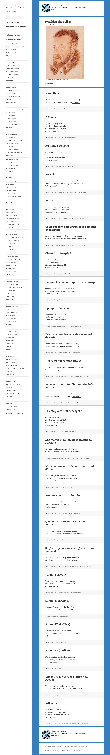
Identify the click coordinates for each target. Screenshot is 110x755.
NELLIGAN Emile (11, 278)
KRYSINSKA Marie (11, 216)
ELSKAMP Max (10, 169)
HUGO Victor (9, 200)
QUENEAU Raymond (12, 307)
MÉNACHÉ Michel (11, 266)
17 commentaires (76, 353)
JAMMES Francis (11, 207)
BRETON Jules (10, 94)
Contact (69, 750)
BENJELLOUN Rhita (12, 85)
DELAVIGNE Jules (11, 147)
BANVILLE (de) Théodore (13, 66)
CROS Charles (10, 131)
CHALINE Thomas (11, 106)
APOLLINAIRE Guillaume (13, 53)
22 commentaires (85, 724)
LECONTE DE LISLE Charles (14, 238)
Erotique (60, 218)
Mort (59, 166)
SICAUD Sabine (10, 354)
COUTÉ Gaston (10, 128)
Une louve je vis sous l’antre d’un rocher (66, 678)
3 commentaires (81, 192)
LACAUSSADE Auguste (12, 225)
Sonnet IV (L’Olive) (57, 650)
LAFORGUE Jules (11, 228)
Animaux (61, 326)
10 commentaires (84, 458)
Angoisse (61, 274)
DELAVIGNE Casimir (12, 144)
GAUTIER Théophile (12, 188)
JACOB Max (9, 203)
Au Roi (49, 174)
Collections (48, 750)
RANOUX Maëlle (10, 316)
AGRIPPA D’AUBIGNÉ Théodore (15, 47)
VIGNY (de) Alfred (11, 391)
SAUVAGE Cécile (11, 347)
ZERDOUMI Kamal (11, 407)
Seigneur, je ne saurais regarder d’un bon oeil (69, 549)
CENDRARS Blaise (11, 103)
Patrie (60, 192)
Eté (64, 724)
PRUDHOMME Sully (12, 304)
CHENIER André (10, 116)
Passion (60, 138)
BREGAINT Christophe (12, 91)
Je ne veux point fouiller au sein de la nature (69, 386)
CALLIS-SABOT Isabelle (13, 97)
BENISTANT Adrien (11, 81)
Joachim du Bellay (52, 109)
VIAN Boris (9, 388)
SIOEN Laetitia (10, 357)
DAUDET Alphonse (11, 135)
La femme (69, 724)
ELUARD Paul (10, 172)
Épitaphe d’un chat (57, 308)
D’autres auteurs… (11, 410)
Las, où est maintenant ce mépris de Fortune (68, 441)
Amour (60, 724)
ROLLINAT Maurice (11, 332)
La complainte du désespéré (63, 411)
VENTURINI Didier (11, 375)
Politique (65, 192)
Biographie (49, 83)
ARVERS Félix (10, 63)
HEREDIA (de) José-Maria (13, 197)
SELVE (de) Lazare (11, 350)
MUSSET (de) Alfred (11, 272)
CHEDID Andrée (10, 113)
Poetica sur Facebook (14, 414)
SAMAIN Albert (10, 338)
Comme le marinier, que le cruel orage (70, 282)
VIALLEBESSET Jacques (13, 385)
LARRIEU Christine (11, 235)
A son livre (52, 93)
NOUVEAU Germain (11, 291)
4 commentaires (75, 274)
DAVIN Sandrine (10, 138)
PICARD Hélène (10, 297)
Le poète (67, 403)
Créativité (61, 403)
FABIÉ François (10, 175)
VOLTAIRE (9, 404)
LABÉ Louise (9, 222)
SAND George (10, 341)
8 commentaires (74, 166)
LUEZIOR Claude (11, 247)
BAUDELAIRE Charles (12, 69)
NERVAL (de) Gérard (12, 282)
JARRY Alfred (10, 210)
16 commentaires (81, 695)
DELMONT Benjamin (12, 150)
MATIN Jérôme (10, 253)
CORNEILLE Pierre (11, 125)
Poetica (47, 746)
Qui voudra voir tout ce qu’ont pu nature (67, 523)
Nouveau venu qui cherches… (64, 495)
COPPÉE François (11, 119)
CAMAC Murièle (10, 100)
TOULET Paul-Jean (11, 366)
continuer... (76, 102)
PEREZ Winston (10, 294)
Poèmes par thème (13, 36)
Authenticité (62, 566)
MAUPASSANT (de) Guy (13, 260)
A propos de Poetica (59, 750)
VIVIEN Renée (10, 400)
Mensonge (69, 566)
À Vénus (50, 117)
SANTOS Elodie (10, 344)
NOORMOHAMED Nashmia (14, 288)
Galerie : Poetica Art (14, 23)
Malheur (66, 245)
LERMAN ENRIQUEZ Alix (13, 241)
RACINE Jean (10, 310)
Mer (59, 300)
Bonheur (60, 245)
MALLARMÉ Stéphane (12, 250)
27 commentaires (79, 218)
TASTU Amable (10, 363)
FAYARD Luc (9, 178)
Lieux (60, 513)
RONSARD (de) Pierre (12, 335)
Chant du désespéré (58, 253)
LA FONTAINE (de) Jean (13, 219)
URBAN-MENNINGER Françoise (15, 369)
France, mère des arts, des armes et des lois (68, 335)
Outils (8, 32)
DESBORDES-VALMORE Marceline (16, 153)
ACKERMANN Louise (12, 44)
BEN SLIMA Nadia (11, 78)
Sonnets (70, 192)
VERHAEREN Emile (11, 379)
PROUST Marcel (10, 300)
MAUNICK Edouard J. (12, 257)
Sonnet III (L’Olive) (57, 624)
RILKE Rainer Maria (11, 313)
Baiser (49, 200)
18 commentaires (75, 326)
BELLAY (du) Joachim (12, 75)
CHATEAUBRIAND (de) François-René (17, 110)
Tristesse (61, 431)
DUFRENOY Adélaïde (12, 166)
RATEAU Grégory (11, 319)
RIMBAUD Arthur (11, 329)
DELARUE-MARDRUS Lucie (14, 141)
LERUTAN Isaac (10, 244)
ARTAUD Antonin (11, 59)
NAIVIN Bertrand (10, 275)
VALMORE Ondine (11, 372)
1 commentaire (82, 245)
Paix (59, 668)
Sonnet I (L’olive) (56, 574)
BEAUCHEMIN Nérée (12, 72)
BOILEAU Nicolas (11, 88)
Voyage (72, 376)
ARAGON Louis (10, 56)
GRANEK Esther (10, 194)
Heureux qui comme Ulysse (63, 361)
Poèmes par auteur (13, 40)
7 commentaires (70, 109)
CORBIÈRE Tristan (11, 122)
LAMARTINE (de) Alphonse (13, 232)
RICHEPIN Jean (10, 325)
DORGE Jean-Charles (12, 160)
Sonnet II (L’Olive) (57, 600)
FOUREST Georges (11, 181)
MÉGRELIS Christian (12, 263)
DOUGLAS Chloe (11, 163)
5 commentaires (71, 138)
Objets (60, 109)
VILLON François (11, 397)
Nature (64, 166)
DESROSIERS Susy (11, 157)
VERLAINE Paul (10, 382)
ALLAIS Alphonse (11, 50)
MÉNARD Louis (10, 269)
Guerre (60, 487)
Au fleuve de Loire (57, 145)
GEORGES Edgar (11, 191)
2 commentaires (75, 513)
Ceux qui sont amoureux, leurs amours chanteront (71, 228)
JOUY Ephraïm (10, 213)
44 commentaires (82, 376)
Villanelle (51, 703)
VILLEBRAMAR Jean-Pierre (14, 394)
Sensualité (67, 218)
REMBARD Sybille (11, 322)
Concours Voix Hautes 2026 (16, 28)
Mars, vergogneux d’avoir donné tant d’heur (69, 467)
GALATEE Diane (10, 185)
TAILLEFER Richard (11, 360)
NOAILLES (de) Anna (12, 285)
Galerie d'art (76, 750)
